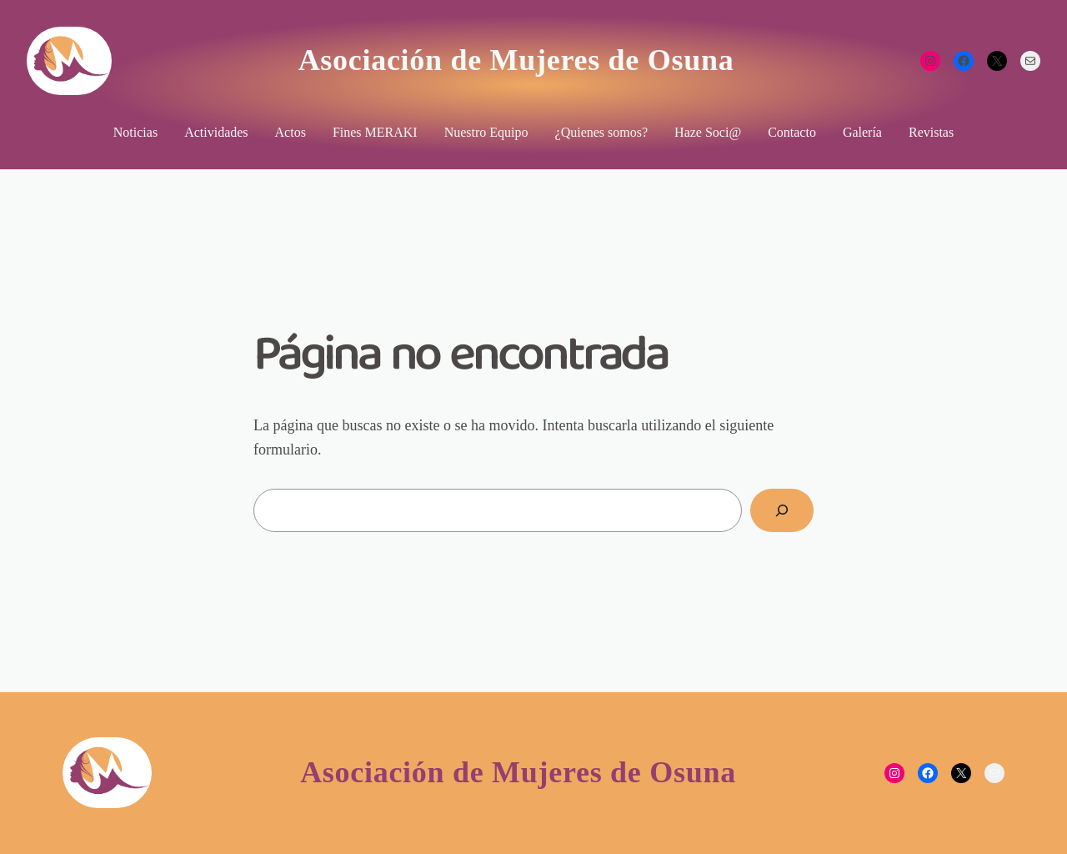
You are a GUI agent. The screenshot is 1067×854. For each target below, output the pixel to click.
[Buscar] (782, 510)
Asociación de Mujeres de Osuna (516, 60)
